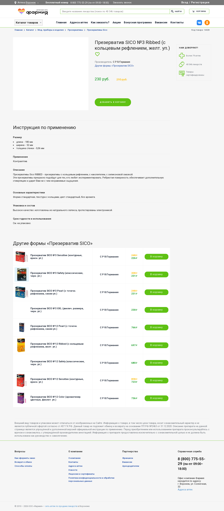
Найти (176, 11)
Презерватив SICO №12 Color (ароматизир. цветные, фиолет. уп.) (55, 398)
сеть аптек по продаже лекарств (61, 506)
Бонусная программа (138, 22)
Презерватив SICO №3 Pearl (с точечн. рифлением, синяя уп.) (53, 292)
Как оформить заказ (25, 458)
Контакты (177, 22)
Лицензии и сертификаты (81, 474)
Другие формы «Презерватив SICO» (114, 65)
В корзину (156, 256)
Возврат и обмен (23, 462)
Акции (117, 22)
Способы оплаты (23, 466)
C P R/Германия (109, 256)
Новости (72, 470)
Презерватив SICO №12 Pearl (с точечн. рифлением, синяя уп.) (53, 327)
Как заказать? (100, 22)
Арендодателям (130, 466)
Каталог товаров (27, 22)
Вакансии (161, 22)
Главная (61, 22)
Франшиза (127, 458)
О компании (74, 458)
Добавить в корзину (113, 102)
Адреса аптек (79, 22)
